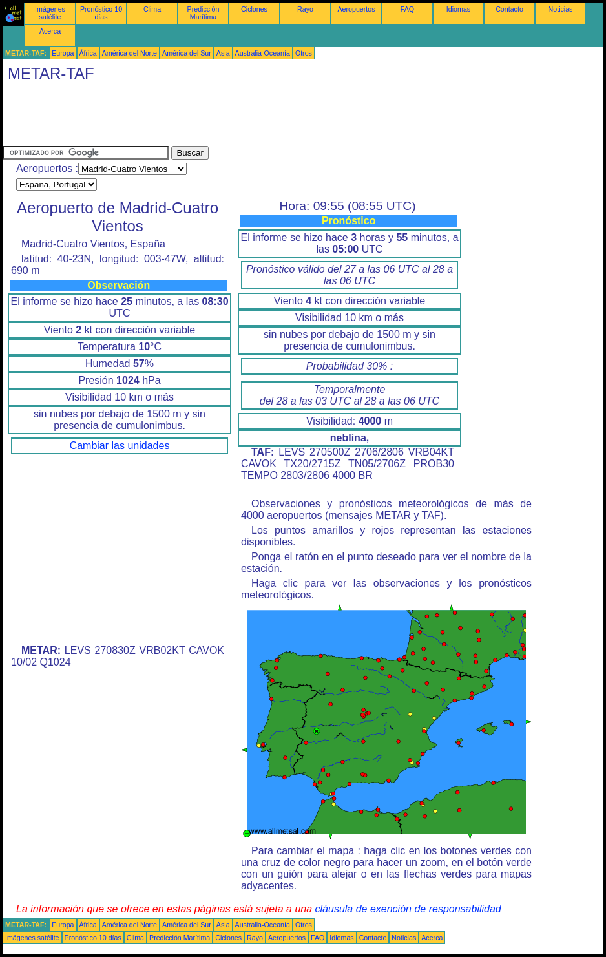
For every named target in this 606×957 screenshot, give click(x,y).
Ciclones (254, 9)
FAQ (407, 9)
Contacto (509, 9)
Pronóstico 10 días (101, 13)
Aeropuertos (356, 9)
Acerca (50, 31)
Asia (223, 53)
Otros (303, 53)
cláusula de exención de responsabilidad (408, 908)
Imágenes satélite (50, 13)
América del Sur (186, 53)
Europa (63, 53)
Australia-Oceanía (262, 53)
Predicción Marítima (203, 13)
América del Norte (129, 53)
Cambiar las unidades (120, 445)
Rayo (305, 9)
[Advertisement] (238, 117)
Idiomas (458, 9)
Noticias (561, 9)
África (88, 53)
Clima (152, 9)
